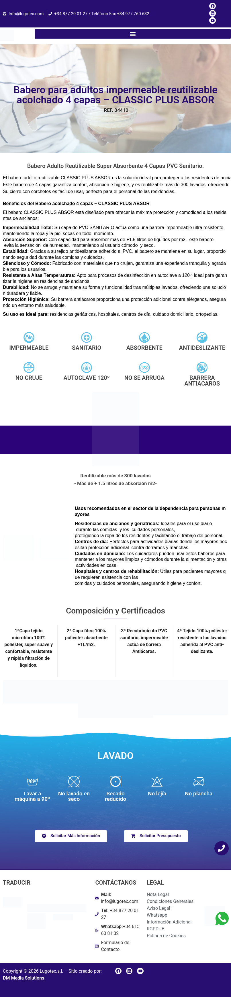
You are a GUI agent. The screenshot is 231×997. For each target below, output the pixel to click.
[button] (133, 34)
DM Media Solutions (23, 978)
